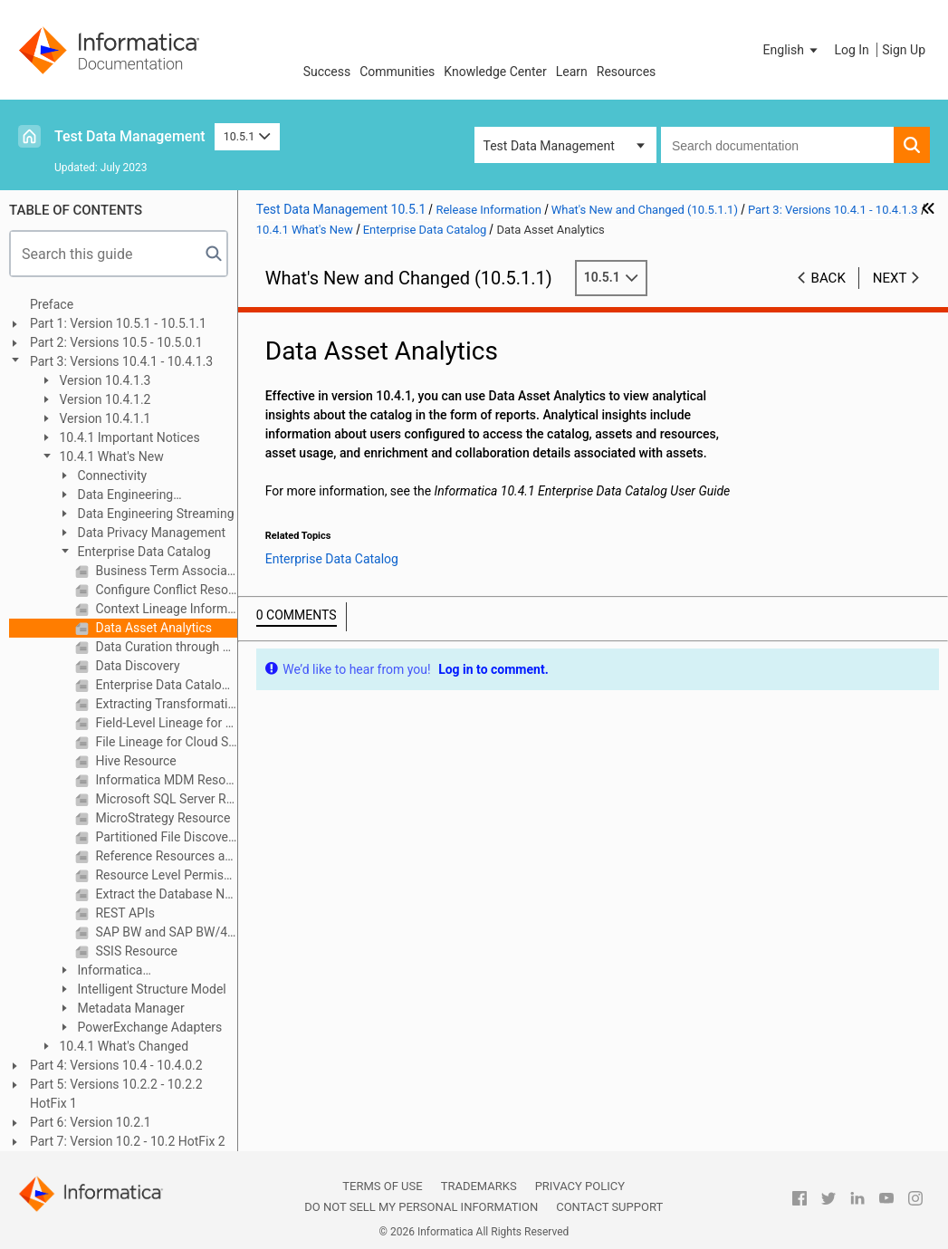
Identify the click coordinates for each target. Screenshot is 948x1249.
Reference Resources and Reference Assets (164, 856)
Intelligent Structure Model (150, 989)
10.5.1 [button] (247, 136)
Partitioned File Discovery (164, 837)
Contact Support (609, 1207)
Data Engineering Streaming (154, 513)
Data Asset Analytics (152, 627)
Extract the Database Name (164, 894)
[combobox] (777, 145)
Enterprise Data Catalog (142, 551)
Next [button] (890, 278)
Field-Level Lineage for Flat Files (164, 723)
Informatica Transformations (103, 971)
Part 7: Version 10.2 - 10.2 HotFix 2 (127, 1141)
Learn (572, 71)
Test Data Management (130, 136)
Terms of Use (382, 1186)
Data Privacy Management (149, 532)
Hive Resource (134, 761)
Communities (397, 71)
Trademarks (479, 1186)
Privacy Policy (580, 1186)
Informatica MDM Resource (164, 780)
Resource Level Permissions (164, 875)
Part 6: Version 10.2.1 (90, 1122)
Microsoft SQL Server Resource (164, 799)
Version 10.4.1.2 (103, 399)
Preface (51, 304)
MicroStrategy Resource (161, 818)
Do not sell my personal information (421, 1207)
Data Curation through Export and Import (164, 646)
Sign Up (903, 50)
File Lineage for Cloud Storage (164, 742)
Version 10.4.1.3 (103, 380)
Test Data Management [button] (549, 146)
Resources (626, 71)
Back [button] (828, 278)
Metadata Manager (129, 1008)
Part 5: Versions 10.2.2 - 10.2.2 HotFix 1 (116, 1093)
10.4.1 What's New (110, 456)
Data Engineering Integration (115, 495)
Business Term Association (164, 570)
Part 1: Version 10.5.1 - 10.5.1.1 (118, 323)
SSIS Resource (134, 951)
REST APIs (123, 913)
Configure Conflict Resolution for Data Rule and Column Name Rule (164, 589)
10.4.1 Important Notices (128, 437)
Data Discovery (136, 665)
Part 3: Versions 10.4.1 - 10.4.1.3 (121, 361)
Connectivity (110, 475)
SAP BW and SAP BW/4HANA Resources (164, 932)
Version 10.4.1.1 (103, 418)
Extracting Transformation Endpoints (164, 704)
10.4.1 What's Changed (122, 1046)
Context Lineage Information (164, 608)
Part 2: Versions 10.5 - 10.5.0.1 (116, 342)
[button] (792, 50)
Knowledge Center (495, 71)
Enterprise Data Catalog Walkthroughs (164, 684)
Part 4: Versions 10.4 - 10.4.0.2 (116, 1065)
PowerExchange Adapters (148, 1027)
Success (327, 71)
